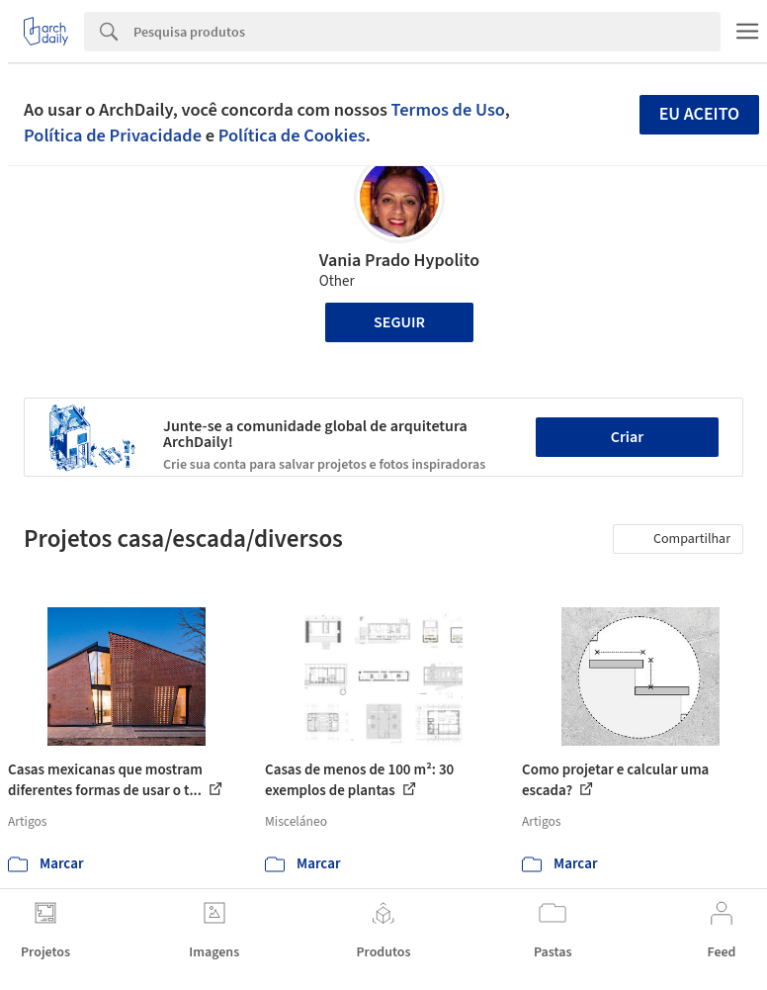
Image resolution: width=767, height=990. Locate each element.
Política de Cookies (292, 135)
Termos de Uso (448, 110)
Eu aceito (699, 114)
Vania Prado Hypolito (399, 260)
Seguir (399, 322)
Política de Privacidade (113, 135)
